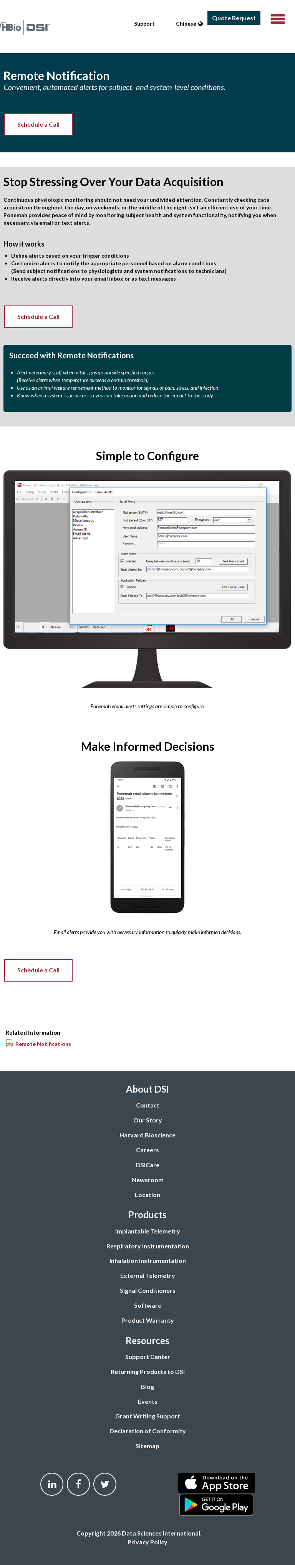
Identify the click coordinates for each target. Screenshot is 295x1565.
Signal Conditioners (148, 1290)
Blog (147, 1386)
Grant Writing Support (147, 1416)
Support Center (147, 1356)
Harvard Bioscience (147, 1135)
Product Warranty (147, 1320)
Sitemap (147, 1445)
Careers (147, 1149)
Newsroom (148, 1179)
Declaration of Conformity (147, 1430)
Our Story (147, 1120)
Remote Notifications (43, 1044)
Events (147, 1401)
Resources (147, 1340)
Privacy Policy (147, 1541)
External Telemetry (147, 1275)
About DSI (147, 1089)
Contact (147, 1105)
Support (144, 23)
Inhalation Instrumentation (147, 1260)
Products (147, 1214)
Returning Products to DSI (148, 1371)
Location (147, 1194)
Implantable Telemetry (147, 1231)
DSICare (147, 1164)
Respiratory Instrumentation (147, 1246)
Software (147, 1305)
